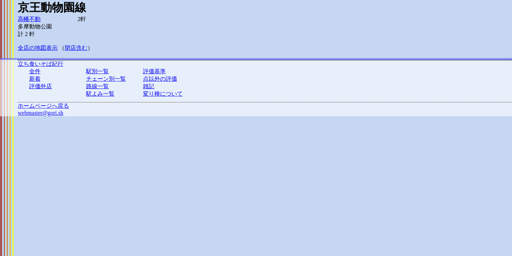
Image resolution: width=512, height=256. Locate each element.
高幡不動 (29, 19)
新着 (35, 79)
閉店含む (76, 48)
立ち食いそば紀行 (40, 64)
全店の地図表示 (38, 48)
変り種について (163, 94)
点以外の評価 (160, 79)
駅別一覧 (97, 71)
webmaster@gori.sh (40, 113)
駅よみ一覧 (100, 94)
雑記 (148, 86)
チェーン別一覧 (106, 79)
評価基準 (154, 71)
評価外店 (40, 86)
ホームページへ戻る (43, 106)
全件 (35, 71)
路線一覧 (97, 86)
